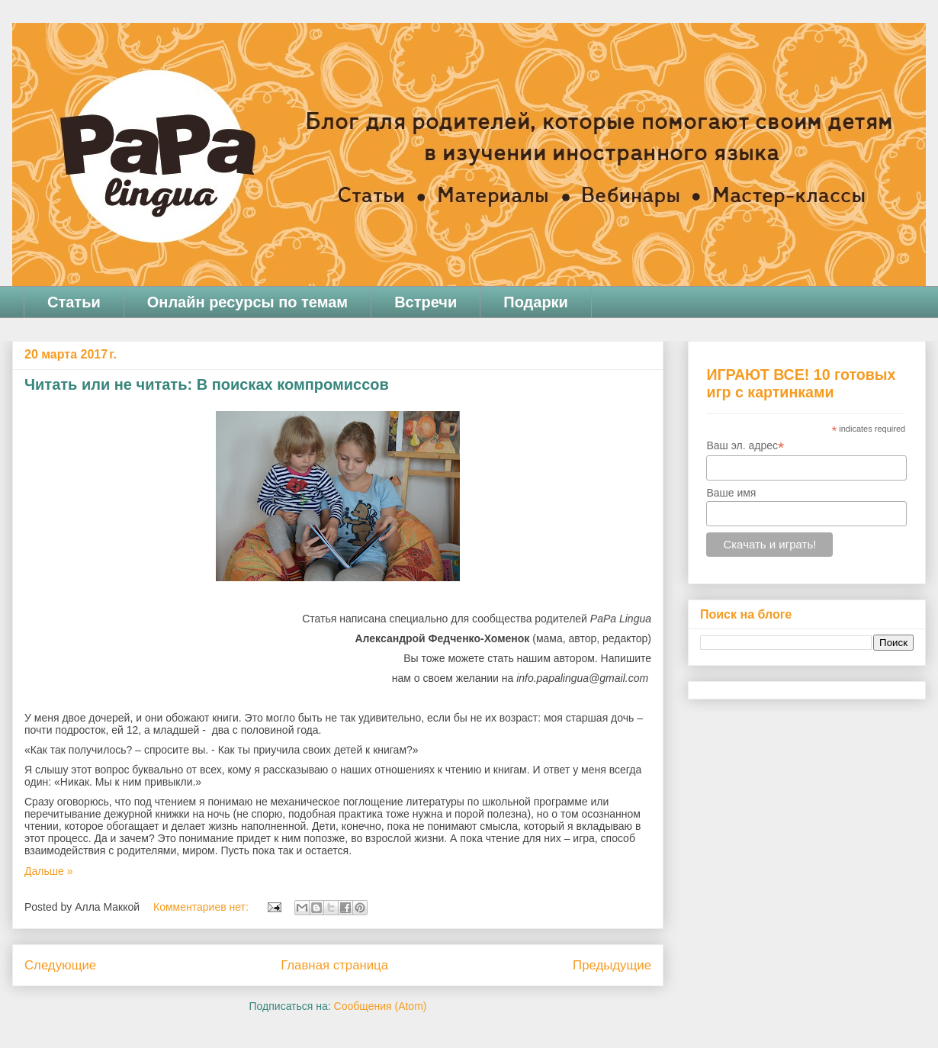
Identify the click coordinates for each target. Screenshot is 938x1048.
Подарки (535, 302)
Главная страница (334, 965)
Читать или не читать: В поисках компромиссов (206, 384)
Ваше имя (731, 493)
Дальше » (48, 871)
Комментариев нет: (202, 907)
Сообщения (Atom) (380, 1006)
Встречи (425, 302)
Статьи (74, 302)
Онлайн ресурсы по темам (247, 302)
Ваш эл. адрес (745, 446)
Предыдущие (612, 965)
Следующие (60, 965)
